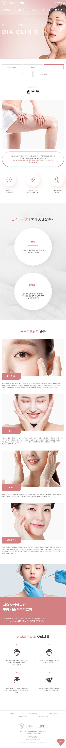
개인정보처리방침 (33, 713)
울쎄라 (33, 67)
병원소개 (8, 10)
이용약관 (12, 713)
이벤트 (48, 10)
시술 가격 (21, 10)
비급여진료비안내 (43, 716)
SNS (34, 10)
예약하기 (61, 10)
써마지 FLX (43, 74)
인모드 (54, 67)
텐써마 (23, 74)
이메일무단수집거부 (54, 713)
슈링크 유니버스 (12, 67)
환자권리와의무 (23, 716)
